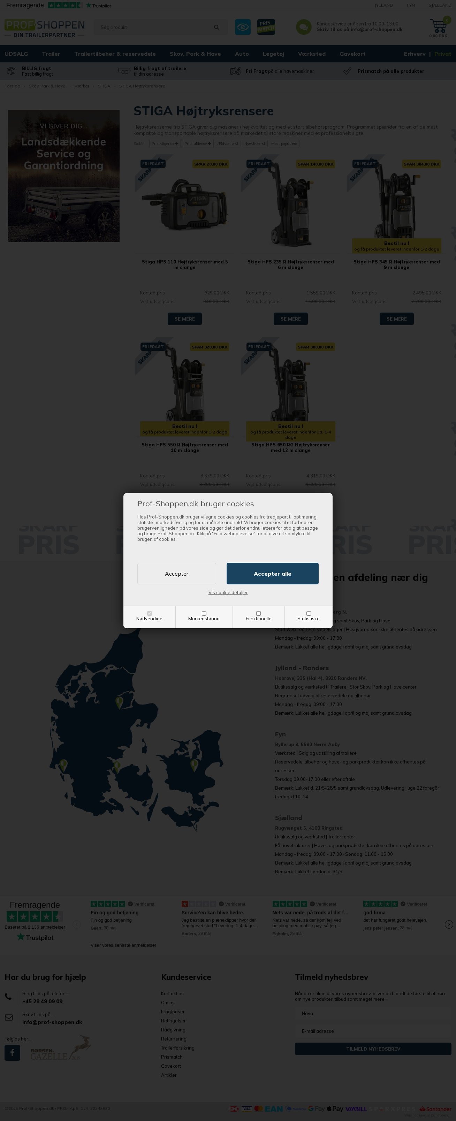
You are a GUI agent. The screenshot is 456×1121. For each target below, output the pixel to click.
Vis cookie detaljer (228, 592)
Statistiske (308, 618)
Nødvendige (149, 618)
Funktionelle (259, 618)
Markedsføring (204, 618)
